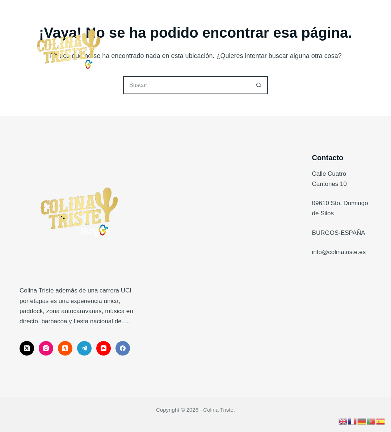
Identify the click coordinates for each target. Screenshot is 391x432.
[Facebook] (122, 348)
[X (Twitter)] (27, 348)
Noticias (222, 49)
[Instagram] (46, 348)
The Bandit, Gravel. (160, 49)
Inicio (42, 49)
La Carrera (92, 49)
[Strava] (65, 348)
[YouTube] (103, 348)
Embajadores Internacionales (300, 49)
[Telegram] (84, 348)
